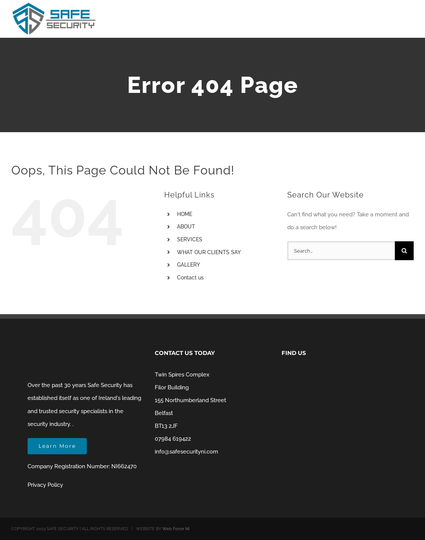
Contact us (190, 278)
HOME (184, 214)
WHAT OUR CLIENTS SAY (209, 252)
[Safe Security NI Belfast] (54, 4)
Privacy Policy (45, 484)
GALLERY (188, 265)
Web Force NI (175, 528)
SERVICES (189, 239)
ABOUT (186, 227)
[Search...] (341, 250)
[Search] (404, 250)
